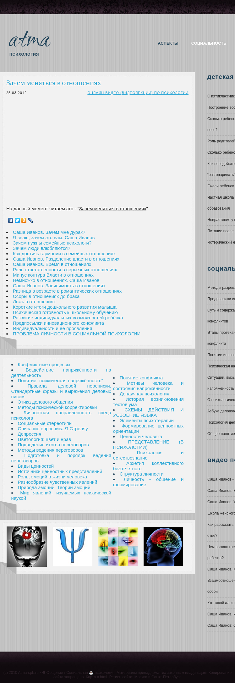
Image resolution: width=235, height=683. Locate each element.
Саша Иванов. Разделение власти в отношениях (66, 259)
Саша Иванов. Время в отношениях (52, 264)
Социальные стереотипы (45, 423)
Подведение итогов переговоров (53, 444)
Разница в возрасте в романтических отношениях (67, 291)
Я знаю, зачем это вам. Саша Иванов (54, 237)
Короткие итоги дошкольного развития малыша (65, 307)
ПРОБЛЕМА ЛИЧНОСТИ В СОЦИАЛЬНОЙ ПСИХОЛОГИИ (76, 333)
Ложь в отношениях (34, 301)
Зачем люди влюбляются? (41, 248)
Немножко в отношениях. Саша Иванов (56, 280)
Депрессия (29, 434)
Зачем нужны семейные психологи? (52, 242)
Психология (24, 54)
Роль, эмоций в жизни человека (52, 476)
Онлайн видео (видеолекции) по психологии (138, 93)
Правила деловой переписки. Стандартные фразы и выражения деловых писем (61, 391)
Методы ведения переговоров (50, 450)
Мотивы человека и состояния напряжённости (148, 385)
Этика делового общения (45, 402)
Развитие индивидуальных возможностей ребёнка (68, 317)
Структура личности (142, 473)
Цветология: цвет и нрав (44, 439)
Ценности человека (141, 436)
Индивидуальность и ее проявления (52, 328)
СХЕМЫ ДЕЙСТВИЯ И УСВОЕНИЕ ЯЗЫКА (148, 412)
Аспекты (168, 43)
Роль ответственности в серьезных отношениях (65, 269)
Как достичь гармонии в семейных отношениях (64, 253)
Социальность (209, 43)
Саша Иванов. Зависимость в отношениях (59, 285)
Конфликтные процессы (44, 364)
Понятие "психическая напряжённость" (60, 380)
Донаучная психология (144, 393)
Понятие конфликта (141, 377)
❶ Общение (52, 672)
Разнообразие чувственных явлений (57, 482)
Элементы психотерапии (147, 420)
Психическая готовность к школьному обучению (65, 312)
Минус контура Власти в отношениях (53, 275)
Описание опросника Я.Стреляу (53, 428)
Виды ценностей (36, 466)
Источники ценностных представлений (60, 471)
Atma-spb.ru (28, 672)
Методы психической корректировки (57, 407)
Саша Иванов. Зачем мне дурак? (49, 232)
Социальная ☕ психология (90, 672)
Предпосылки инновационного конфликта (58, 323)
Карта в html (96, 677)
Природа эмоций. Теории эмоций (54, 487)
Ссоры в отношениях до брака (46, 296)
